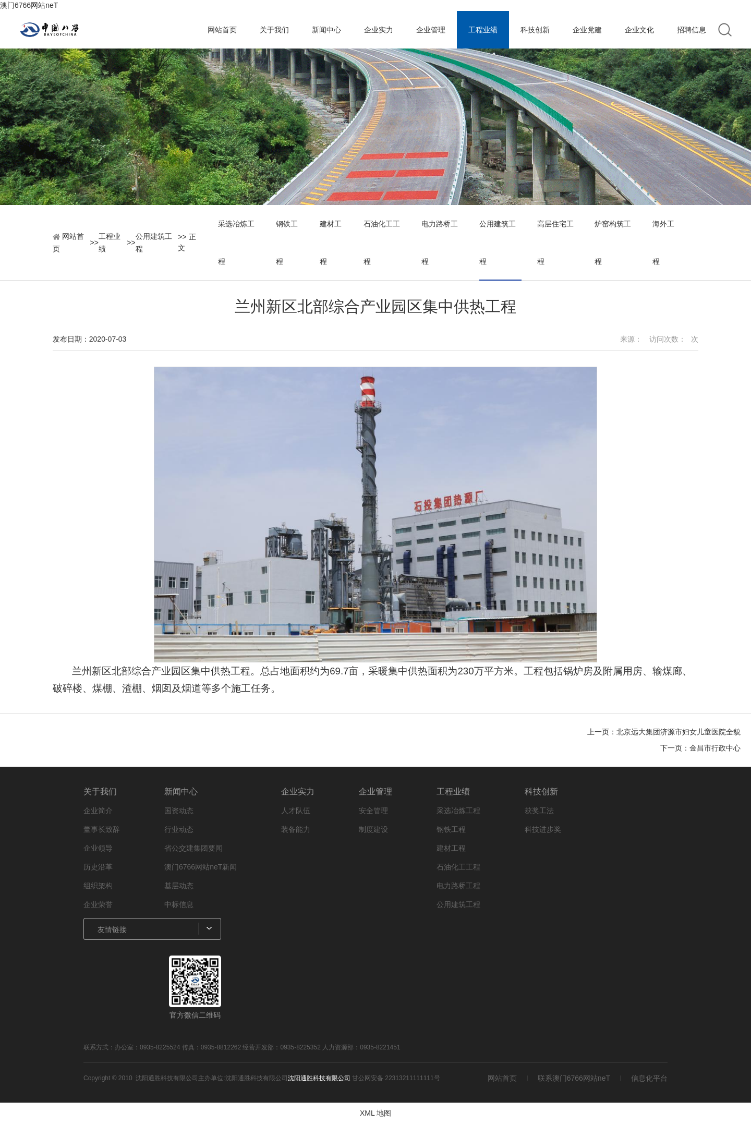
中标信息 (178, 904)
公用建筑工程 (154, 242)
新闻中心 (326, 30)
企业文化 (639, 30)
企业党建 (587, 30)
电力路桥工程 (439, 242)
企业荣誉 (98, 904)
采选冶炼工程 (236, 242)
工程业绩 (483, 30)
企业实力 (378, 30)
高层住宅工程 (555, 242)
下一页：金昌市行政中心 (700, 748)
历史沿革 (98, 867)
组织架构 (98, 885)
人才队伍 (295, 810)
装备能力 (295, 829)
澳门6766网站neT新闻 (200, 867)
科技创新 (535, 30)
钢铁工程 (287, 242)
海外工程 (663, 242)
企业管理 (430, 30)
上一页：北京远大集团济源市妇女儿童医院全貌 (664, 732)
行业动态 (178, 829)
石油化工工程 (382, 242)
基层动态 (178, 885)
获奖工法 (539, 810)
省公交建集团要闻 (193, 848)
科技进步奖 (543, 829)
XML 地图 (375, 1113)
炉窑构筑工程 (613, 242)
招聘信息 (691, 30)
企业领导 (98, 848)
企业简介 (98, 810)
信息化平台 (649, 1078)
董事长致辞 (101, 829)
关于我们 (274, 30)
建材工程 (331, 242)
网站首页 (222, 30)
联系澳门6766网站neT (574, 1078)
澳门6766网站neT (29, 5)
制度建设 (373, 829)
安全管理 (373, 810)
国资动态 (178, 810)
